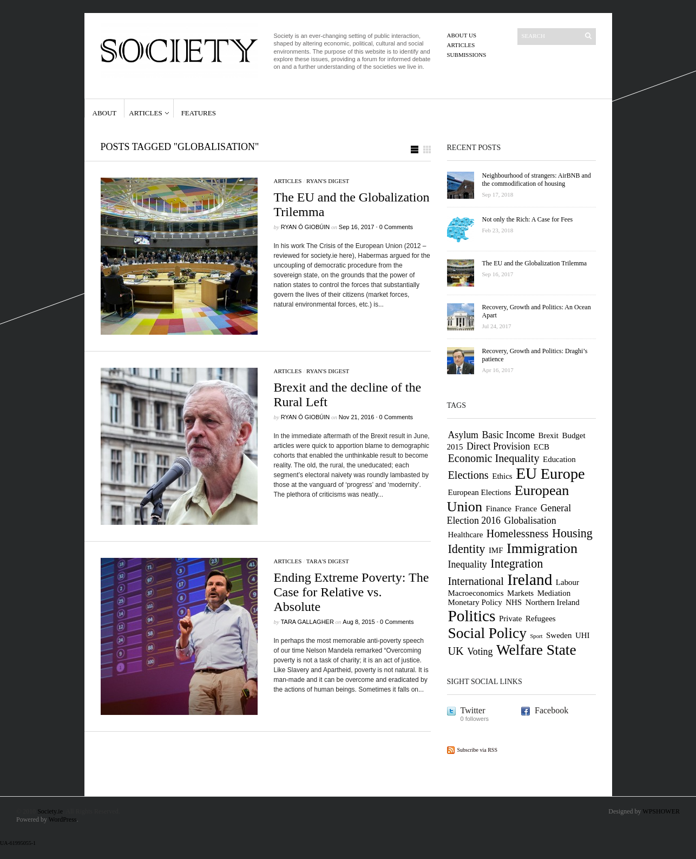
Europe (563, 473)
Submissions (467, 54)
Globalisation (530, 520)
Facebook (551, 710)
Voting (480, 651)
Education (559, 459)
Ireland (529, 579)
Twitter (473, 710)
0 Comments (396, 227)
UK (456, 651)
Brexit (549, 435)
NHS (513, 602)
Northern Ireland (553, 602)
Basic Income (508, 434)
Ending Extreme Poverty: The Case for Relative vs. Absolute (351, 592)
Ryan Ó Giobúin (305, 227)
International (476, 581)
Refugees (541, 618)
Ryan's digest (327, 181)
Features (198, 113)
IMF (496, 550)
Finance (498, 508)
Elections (468, 475)
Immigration (542, 548)
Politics (472, 615)
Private (510, 618)
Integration (516, 563)
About (105, 113)
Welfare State (536, 650)
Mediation (554, 593)
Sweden (559, 635)
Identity (466, 549)
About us (462, 35)
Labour (567, 582)
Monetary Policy (475, 602)
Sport (536, 636)
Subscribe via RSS (477, 750)
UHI (582, 635)
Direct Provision (498, 446)
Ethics (502, 476)
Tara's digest (327, 561)
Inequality (467, 564)
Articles (461, 45)
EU (526, 473)
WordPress (63, 819)
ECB (541, 446)
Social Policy (487, 633)
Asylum (463, 434)
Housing (572, 533)
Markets (520, 593)
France (526, 508)
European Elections (479, 492)
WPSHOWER (661, 811)
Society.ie (50, 811)
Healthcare (465, 534)
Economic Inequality (494, 458)
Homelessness (518, 533)
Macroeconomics (476, 593)
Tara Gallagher (307, 622)
